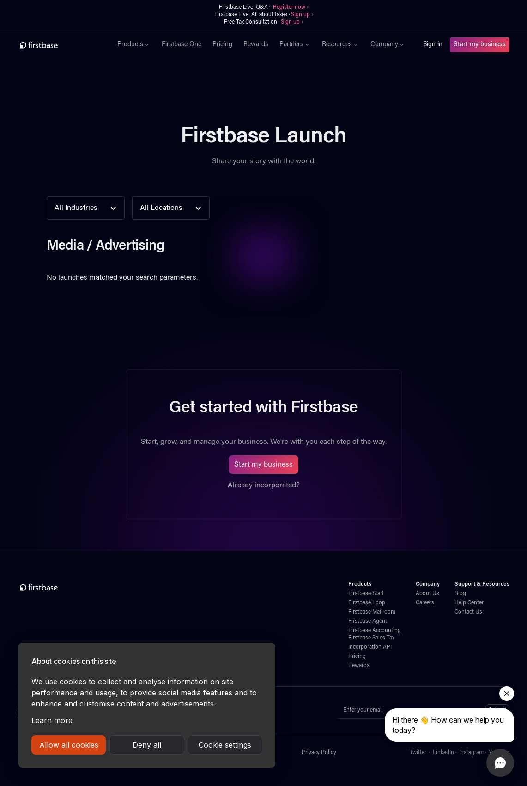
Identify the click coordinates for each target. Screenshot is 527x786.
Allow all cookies (68, 744)
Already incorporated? (264, 485)
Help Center (469, 603)
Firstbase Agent (367, 621)
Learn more (52, 720)
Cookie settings (225, 744)
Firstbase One (181, 45)
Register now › (291, 7)
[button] (134, 44)
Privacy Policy (319, 752)
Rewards (255, 45)
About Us (427, 593)
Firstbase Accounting (374, 630)
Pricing (222, 45)
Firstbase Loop (366, 603)
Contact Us (468, 612)
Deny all (147, 744)
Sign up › (302, 15)
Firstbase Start (366, 593)
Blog (460, 593)
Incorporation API (370, 647)
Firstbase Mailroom (371, 612)
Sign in (432, 45)
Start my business (480, 45)
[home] (59, 44)
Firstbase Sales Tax (371, 638)
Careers (425, 603)
